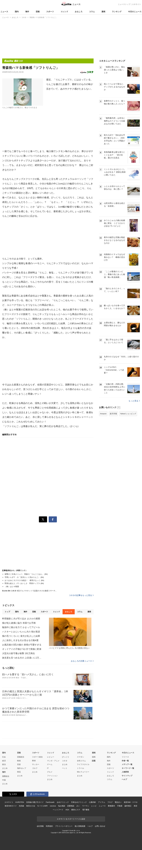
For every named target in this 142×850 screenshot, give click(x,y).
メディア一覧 (127, 764)
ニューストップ (124, 4)
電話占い (118, 802)
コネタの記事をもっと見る (81, 595)
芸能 (38, 11)
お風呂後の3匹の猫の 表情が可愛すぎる (21, 645)
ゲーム (49, 764)
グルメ (49, 772)
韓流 (19, 772)
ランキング (116, 11)
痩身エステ (75, 810)
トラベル (80, 768)
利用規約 (49, 826)
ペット (64, 768)
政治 (4, 764)
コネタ (64, 761)
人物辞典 (125, 772)
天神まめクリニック (79, 802)
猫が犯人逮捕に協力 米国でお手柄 (19, 623)
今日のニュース (134, 11)
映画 (19, 761)
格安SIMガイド (11, 806)
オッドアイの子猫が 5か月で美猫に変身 (21, 649)
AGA (67, 810)
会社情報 (40, 826)
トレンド (64, 11)
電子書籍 (85, 810)
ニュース (4, 11)
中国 (4, 780)
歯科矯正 (127, 806)
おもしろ (78, 11)
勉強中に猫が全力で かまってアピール (21, 627)
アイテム (101, 802)
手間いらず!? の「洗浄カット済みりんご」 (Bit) (24, 577)
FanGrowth (50, 802)
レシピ (94, 806)
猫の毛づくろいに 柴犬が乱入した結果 (21, 636)
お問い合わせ (100, 826)
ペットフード (58, 810)
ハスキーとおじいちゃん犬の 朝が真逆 (21, 631)
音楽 (19, 764)
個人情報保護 (80, 826)
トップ (7, 612)
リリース (125, 757)
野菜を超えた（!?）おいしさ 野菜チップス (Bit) (24, 583)
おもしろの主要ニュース (82, 661)
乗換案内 (111, 806)
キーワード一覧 (128, 768)
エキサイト (136, 4)
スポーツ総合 (37, 757)
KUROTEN (19, 802)
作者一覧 (125, 761)
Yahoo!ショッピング (128, 414)
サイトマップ (127, 776)
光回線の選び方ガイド (35, 802)
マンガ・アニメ (53, 761)
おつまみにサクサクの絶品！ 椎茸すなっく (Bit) (24, 580)
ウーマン (85, 806)
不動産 (119, 806)
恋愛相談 (70, 806)
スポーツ (50, 11)
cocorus (53, 806)
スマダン (80, 757)
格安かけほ (30, 806)
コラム (92, 11)
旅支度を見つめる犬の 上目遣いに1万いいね (22, 658)
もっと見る (134, 401)
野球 (34, 761)
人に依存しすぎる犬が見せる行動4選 (20, 640)
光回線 (21, 806)
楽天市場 (113, 414)
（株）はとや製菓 (12, 586)
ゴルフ (34, 768)
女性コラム (81, 761)
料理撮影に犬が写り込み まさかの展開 (21, 618)
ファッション (52, 776)
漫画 (103, 11)
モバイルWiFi (42, 806)
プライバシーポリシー (64, 826)
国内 (17, 11)
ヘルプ (124, 779)
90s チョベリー (83, 772)
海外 (27, 11)
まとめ (4, 768)
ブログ (110, 802)
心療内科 (92, 802)
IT (48, 768)
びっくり (65, 757)
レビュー (50, 757)
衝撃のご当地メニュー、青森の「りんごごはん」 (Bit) (26, 574)
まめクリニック (63, 802)
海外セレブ (21, 768)
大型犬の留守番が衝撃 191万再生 (18, 653)
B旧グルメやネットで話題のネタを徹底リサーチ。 (29, 591)
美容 (135, 806)
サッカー (35, 764)
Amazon (103, 414)
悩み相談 (61, 806)
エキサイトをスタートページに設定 (71, 819)
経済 (4, 761)
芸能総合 (20, 757)
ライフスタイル (83, 764)
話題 (93, 761)
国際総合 (5, 776)
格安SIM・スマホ (131, 802)
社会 (4, 757)
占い (78, 806)
